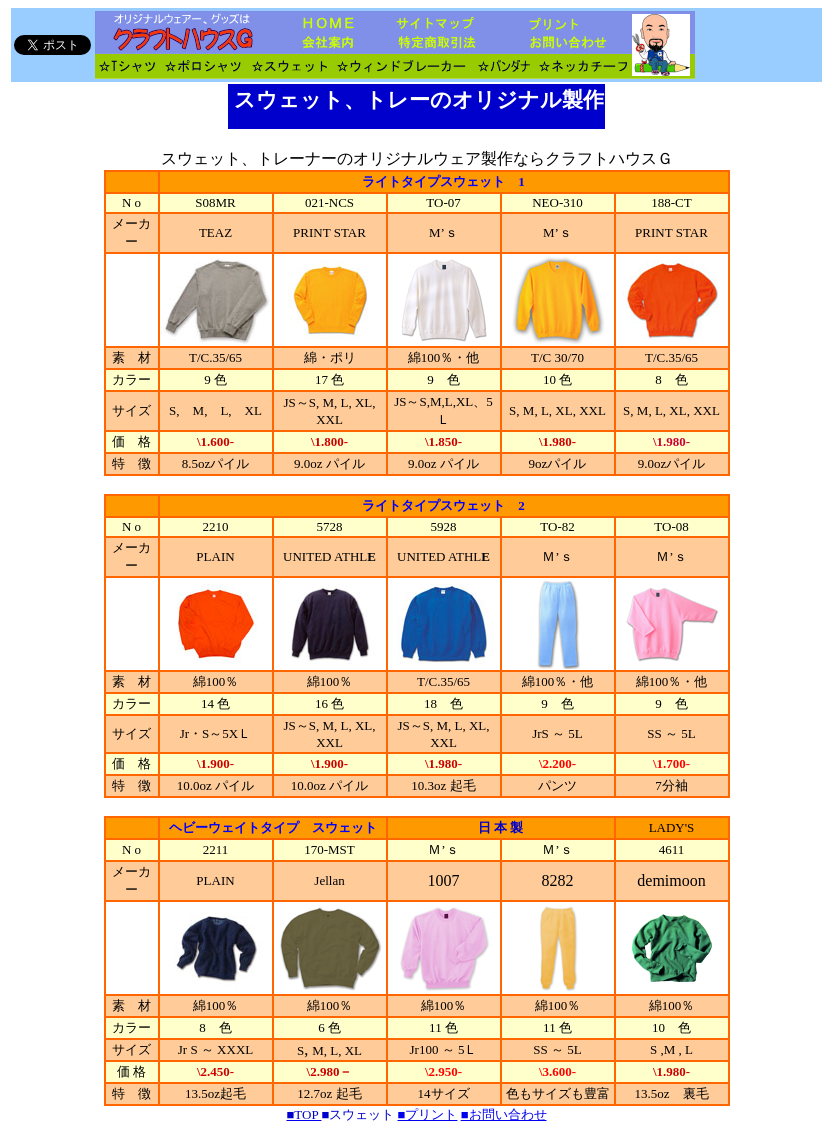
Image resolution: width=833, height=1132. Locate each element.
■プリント (428, 1114)
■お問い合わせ (504, 1114)
